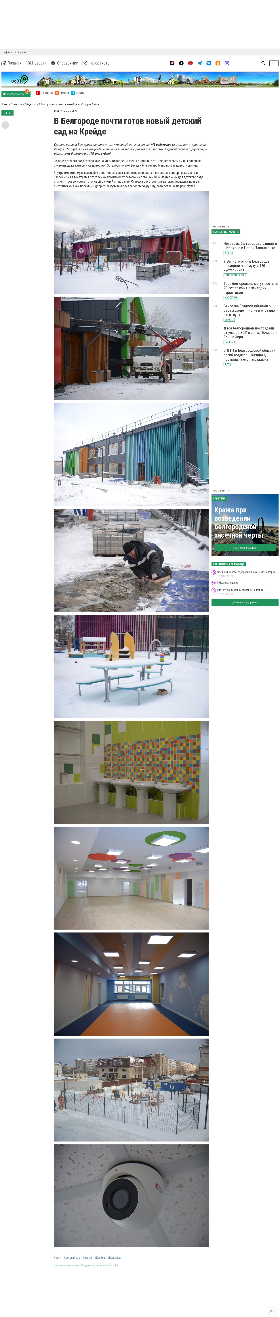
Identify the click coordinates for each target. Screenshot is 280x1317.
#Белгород (114, 1257)
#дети (57, 1257)
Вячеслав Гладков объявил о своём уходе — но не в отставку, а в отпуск (250, 310)
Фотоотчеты (97, 63)
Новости (36, 63)
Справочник (64, 63)
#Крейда (99, 1257)
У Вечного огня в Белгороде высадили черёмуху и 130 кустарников (246, 265)
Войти (274, 63)
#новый (87, 1257)
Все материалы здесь (245, 547)
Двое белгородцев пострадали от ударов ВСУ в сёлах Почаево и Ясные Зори (250, 332)
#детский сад (72, 1257)
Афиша (8, 52)
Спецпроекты (21, 52)
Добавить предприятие (245, 602)
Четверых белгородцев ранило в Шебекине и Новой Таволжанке (250, 245)
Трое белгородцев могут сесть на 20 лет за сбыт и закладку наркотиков (251, 287)
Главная (11, 63)
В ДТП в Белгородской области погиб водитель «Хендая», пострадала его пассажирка (249, 354)
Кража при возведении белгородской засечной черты (238, 522)
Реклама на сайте (221, 226)
